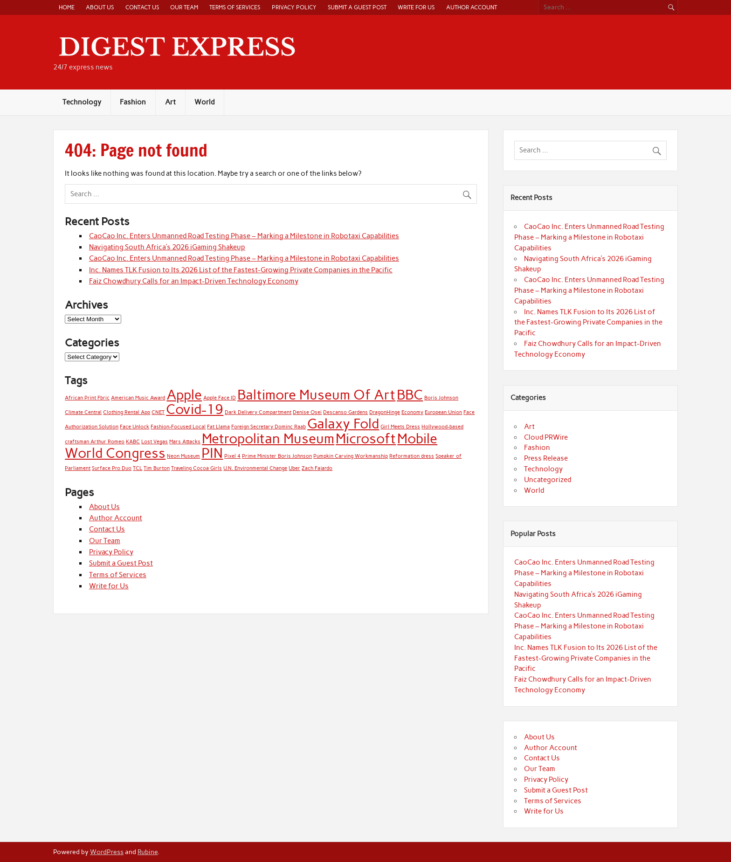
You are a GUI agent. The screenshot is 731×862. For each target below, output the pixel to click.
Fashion (133, 102)
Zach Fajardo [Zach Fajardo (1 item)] (317, 468)
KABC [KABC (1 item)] (133, 442)
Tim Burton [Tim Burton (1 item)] (157, 468)
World (204, 102)
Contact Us (142, 7)
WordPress (107, 851)
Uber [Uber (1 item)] (294, 468)
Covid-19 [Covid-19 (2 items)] (194, 409)
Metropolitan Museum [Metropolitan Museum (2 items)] (268, 438)
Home (67, 7)
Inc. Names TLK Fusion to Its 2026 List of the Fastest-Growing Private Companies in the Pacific (241, 270)
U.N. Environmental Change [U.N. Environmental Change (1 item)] (255, 468)
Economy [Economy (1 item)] (412, 412)
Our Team (184, 7)
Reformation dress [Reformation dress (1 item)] (411, 456)
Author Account (471, 7)
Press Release (546, 458)
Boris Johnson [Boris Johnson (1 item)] (441, 398)
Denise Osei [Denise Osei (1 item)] (307, 412)
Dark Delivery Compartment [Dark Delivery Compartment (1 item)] (258, 412)
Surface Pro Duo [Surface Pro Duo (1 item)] (111, 468)
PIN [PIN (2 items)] (212, 453)
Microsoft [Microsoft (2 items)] (366, 438)
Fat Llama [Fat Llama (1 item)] (218, 427)
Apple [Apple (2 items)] (184, 394)
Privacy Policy (294, 7)
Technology (81, 102)
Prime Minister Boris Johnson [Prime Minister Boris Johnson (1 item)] (277, 456)
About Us (100, 7)
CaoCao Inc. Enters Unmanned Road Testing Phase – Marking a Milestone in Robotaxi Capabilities (244, 236)
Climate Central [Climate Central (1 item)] (83, 412)
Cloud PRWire (546, 437)
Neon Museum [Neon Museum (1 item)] (183, 456)
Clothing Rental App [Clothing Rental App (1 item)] (126, 412)
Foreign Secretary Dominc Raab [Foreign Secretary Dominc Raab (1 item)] (268, 427)
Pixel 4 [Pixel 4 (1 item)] (232, 456)
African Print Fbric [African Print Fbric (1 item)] (87, 398)
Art (170, 102)
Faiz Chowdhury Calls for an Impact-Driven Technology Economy (193, 281)
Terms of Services (234, 7)
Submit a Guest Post (357, 7)
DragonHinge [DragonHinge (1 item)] (384, 412)
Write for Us (416, 7)
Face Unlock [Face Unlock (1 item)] (134, 427)
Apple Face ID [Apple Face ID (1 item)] (219, 398)
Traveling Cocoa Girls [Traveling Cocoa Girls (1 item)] (196, 468)
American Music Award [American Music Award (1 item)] (138, 398)
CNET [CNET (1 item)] (158, 412)
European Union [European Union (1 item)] (443, 412)
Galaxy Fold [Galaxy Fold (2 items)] (343, 423)
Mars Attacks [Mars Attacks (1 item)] (184, 442)
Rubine (148, 851)
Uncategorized (547, 480)
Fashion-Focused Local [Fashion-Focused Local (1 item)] (178, 427)
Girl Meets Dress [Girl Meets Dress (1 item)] (400, 427)
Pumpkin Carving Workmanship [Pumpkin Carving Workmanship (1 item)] (350, 456)
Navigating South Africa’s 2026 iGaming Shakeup (167, 247)
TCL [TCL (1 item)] (137, 468)
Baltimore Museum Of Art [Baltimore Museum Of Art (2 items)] (316, 394)
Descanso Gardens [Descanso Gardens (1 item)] (345, 412)
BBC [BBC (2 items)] (410, 394)
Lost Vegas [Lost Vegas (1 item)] (154, 442)
